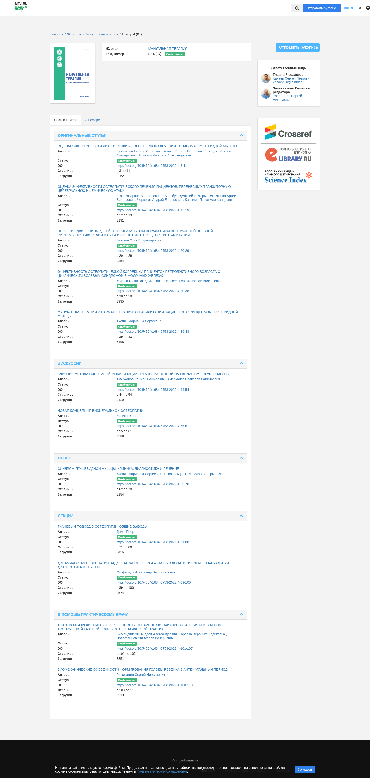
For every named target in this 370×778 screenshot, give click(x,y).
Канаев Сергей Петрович (182, 151)
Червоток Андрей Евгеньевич (160, 200)
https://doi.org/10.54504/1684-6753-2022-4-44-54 (153, 389)
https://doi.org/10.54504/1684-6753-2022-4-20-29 (153, 250)
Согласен (305, 769)
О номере (92, 120)
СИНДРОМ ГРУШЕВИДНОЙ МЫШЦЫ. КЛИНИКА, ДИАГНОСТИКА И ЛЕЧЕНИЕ (118, 469)
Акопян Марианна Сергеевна (139, 321)
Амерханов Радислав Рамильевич (193, 379)
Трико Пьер (125, 532)
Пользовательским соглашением (162, 771)
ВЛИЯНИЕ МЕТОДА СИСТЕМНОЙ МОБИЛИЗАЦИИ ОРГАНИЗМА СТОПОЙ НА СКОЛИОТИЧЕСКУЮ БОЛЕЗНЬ (143, 374)
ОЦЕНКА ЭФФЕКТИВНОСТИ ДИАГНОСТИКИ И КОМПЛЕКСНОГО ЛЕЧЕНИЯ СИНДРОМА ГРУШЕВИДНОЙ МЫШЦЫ (147, 146)
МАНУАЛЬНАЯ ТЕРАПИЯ (167, 48)
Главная (56, 34)
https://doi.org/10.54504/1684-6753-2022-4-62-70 (153, 484)
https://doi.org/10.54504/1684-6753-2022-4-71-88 (153, 542)
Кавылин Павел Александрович (209, 200)
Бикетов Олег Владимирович (139, 240)
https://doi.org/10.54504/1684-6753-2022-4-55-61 (153, 426)
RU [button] (360, 8)
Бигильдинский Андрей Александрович (147, 634)
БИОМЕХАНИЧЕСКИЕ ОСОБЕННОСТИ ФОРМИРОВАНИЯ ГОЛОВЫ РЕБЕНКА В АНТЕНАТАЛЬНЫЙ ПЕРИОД (143, 669)
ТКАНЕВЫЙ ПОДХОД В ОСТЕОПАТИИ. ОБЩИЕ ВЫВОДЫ (102, 526)
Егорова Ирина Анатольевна (139, 196)
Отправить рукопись (322, 8)
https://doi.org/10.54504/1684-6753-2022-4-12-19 (153, 210)
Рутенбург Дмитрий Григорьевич (188, 196)
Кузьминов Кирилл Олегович (139, 151)
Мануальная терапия (102, 34)
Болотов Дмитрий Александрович (165, 155)
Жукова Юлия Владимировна (140, 281)
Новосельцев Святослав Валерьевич (193, 281)
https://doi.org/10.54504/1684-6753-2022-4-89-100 (154, 582)
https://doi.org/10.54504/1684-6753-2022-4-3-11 (152, 166)
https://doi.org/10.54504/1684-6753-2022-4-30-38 (153, 291)
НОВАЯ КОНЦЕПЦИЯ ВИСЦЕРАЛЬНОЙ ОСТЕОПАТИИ (100, 410)
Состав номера (65, 120)
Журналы (74, 34)
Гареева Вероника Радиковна (202, 634)
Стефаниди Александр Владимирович (146, 572)
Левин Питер (126, 416)
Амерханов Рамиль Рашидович (141, 379)
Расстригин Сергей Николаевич (141, 675)
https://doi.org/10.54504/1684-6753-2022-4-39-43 (153, 331)
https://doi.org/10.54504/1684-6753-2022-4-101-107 (155, 648)
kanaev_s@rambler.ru (289, 82)
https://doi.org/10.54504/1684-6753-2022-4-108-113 (155, 685)
